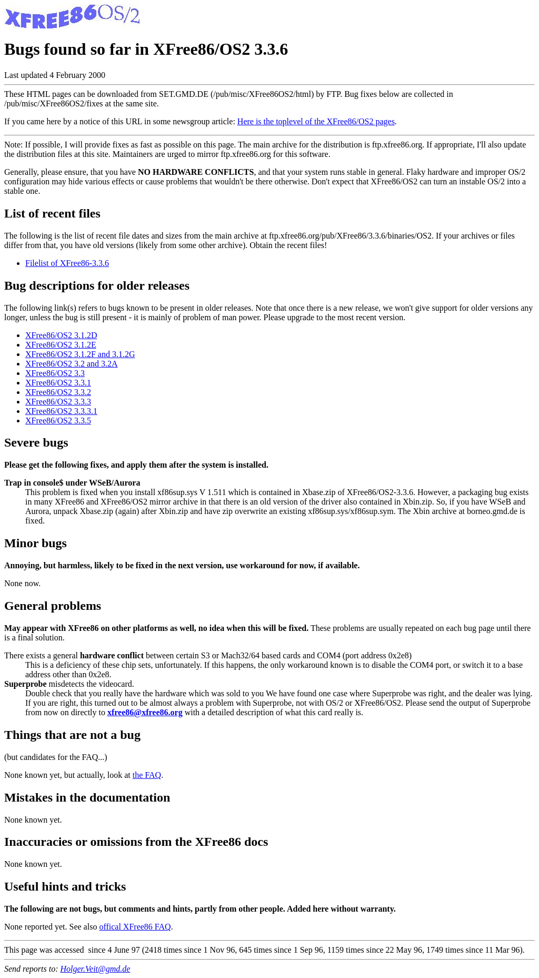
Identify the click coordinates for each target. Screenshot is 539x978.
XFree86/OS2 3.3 (55, 373)
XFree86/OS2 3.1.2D (61, 335)
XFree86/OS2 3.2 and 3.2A (71, 363)
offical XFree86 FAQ (135, 926)
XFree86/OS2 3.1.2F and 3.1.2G (80, 354)
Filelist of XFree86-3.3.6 (67, 263)
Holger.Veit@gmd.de (96, 968)
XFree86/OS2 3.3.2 (58, 392)
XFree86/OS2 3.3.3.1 (61, 411)
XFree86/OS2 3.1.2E (60, 344)
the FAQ (147, 774)
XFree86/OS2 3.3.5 (58, 420)
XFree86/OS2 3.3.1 (58, 382)
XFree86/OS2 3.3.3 (58, 401)
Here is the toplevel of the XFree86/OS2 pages (316, 121)
